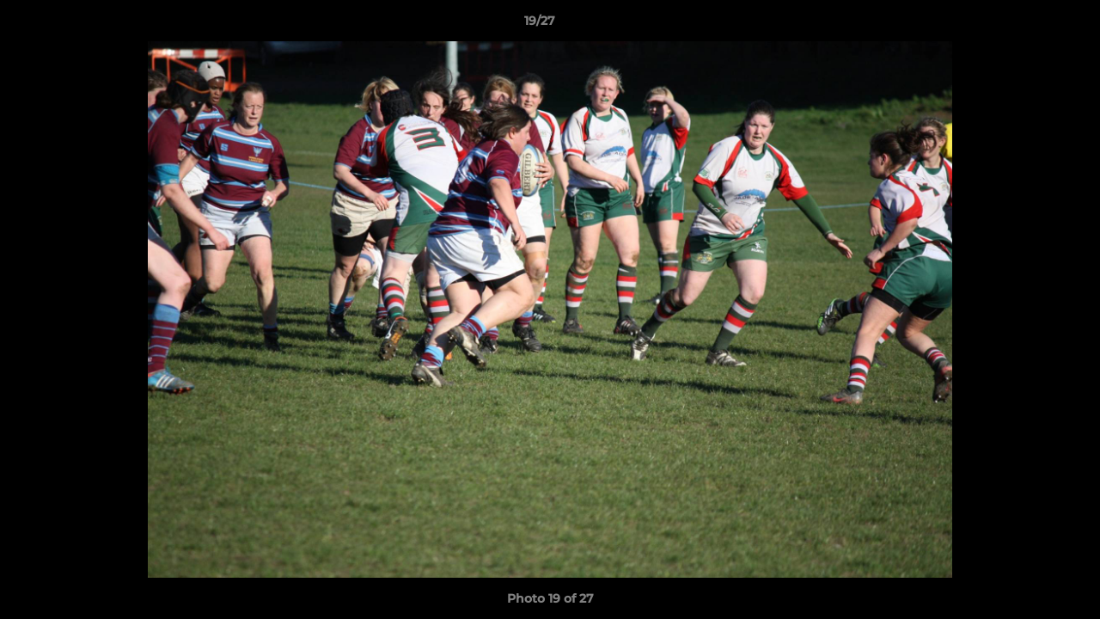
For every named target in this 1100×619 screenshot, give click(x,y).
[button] (1028, 25)
